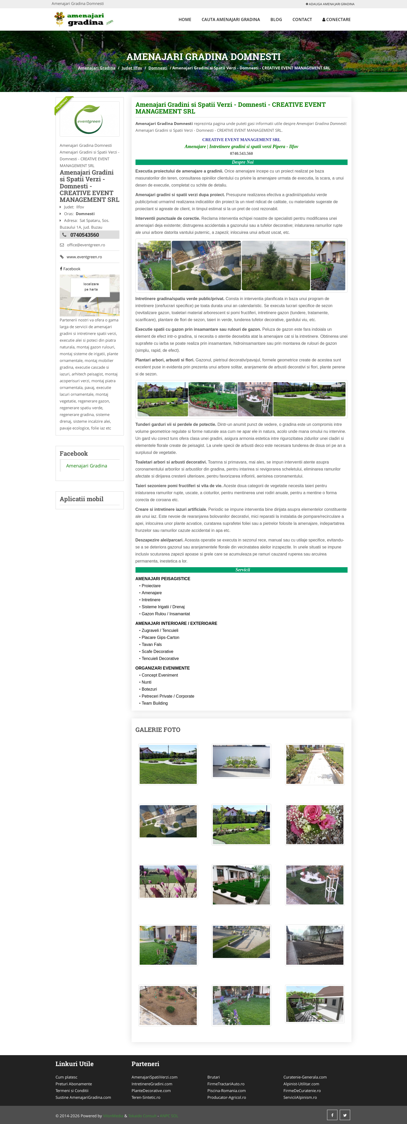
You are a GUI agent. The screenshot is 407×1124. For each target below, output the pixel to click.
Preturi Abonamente (74, 1083)
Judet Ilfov (132, 67)
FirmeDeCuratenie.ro (302, 1090)
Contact (302, 19)
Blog (276, 19)
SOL (174, 1115)
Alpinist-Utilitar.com (301, 1083)
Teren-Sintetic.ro (146, 1097)
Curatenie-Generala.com (305, 1077)
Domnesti (157, 67)
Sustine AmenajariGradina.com (83, 1097)
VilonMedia (113, 1115)
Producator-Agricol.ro (226, 1097)
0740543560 (84, 234)
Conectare (336, 19)
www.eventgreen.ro (81, 257)
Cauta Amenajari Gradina (231, 19)
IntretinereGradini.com (152, 1083)
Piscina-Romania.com (226, 1090)
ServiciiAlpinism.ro (300, 1097)
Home (185, 19)
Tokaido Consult (142, 1115)
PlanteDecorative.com (151, 1090)
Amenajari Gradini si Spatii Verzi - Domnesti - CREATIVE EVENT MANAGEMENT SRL (230, 107)
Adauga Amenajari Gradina (330, 4)
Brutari (213, 1077)
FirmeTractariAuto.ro (226, 1083)
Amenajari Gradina (97, 67)
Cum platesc (66, 1077)
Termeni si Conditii (72, 1090)
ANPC (165, 1115)
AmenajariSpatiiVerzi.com (155, 1077)
